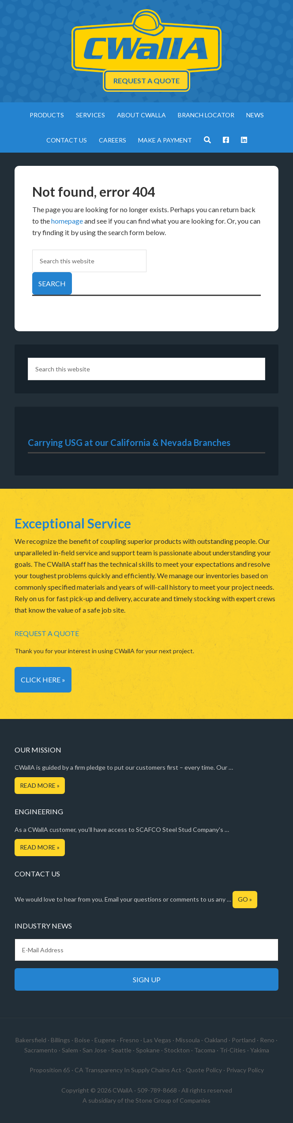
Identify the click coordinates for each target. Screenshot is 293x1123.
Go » (245, 899)
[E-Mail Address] (146, 950)
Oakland (215, 1040)
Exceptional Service (73, 523)
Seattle (121, 1050)
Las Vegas (157, 1040)
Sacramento (40, 1050)
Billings (60, 1040)
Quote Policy (204, 1070)
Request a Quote (146, 80)
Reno (267, 1040)
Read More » (40, 785)
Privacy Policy (245, 1070)
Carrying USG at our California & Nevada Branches (129, 442)
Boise (82, 1040)
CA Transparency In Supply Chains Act (128, 1070)
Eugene (105, 1040)
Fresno (129, 1040)
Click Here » (43, 679)
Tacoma (204, 1050)
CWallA (146, 42)
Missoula (188, 1040)
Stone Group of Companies (172, 1100)
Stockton (177, 1050)
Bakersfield (30, 1040)
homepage (67, 221)
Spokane (148, 1050)
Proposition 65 (50, 1070)
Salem (70, 1050)
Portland (243, 1040)
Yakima (259, 1050)
